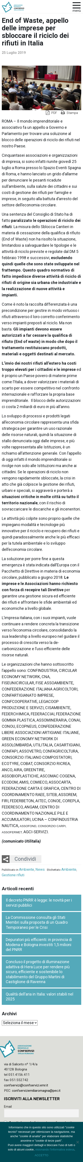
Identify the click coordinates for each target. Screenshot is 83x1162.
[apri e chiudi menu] (77, 4)
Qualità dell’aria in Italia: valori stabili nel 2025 (39, 997)
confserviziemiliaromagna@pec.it (36, 1091)
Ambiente (26, 869)
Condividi (25, 859)
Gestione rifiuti (13, 875)
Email (8, 1106)
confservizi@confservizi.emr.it (26, 1085)
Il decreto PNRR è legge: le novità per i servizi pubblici (39, 903)
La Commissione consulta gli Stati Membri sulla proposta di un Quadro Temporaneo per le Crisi (37, 922)
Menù (77, 11)
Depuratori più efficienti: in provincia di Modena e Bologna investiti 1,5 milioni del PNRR (39, 944)
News (40, 869)
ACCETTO (41, 1155)
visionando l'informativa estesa (54, 1149)
